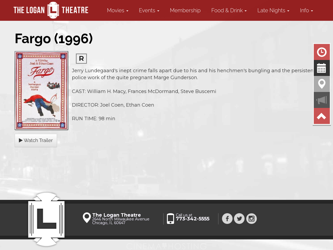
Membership (185, 10)
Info (306, 10)
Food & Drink (229, 10)
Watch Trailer (36, 140)
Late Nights (273, 10)
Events (149, 10)
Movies (117, 10)
